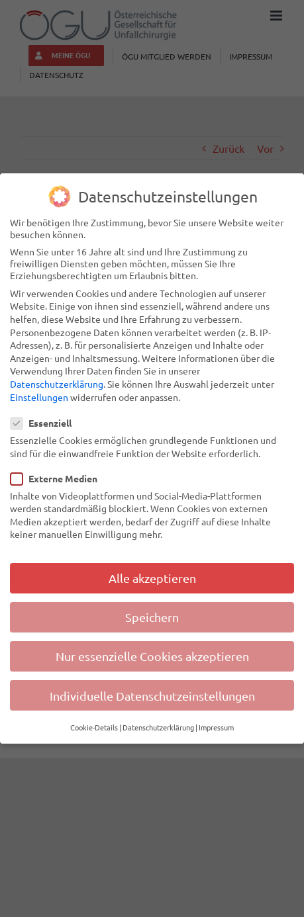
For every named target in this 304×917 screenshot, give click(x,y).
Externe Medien (59, 477)
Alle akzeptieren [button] (152, 577)
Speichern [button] (152, 616)
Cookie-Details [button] (94, 726)
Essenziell (46, 422)
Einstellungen (39, 396)
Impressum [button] (216, 726)
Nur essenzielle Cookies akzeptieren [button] (152, 655)
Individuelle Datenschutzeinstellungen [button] (152, 694)
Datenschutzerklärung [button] (158, 726)
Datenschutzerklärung (56, 383)
